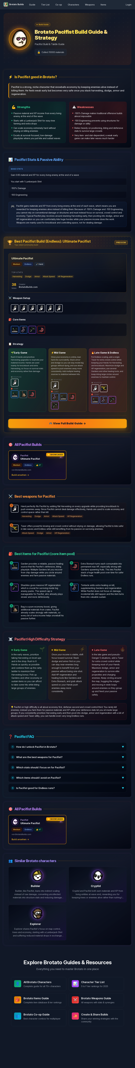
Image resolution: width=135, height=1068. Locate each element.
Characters (73, 4)
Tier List (45, 4)
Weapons (90, 4)
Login (128, 4)
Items (103, 4)
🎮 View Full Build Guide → (67, 423)
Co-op (58, 4)
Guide (32, 4)
